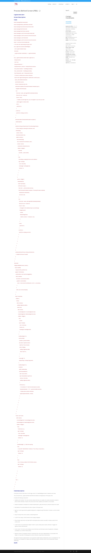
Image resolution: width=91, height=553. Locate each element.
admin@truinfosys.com (71, 37)
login (73, 4)
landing (49, 4)
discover (54, 4)
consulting (61, 4)
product (67, 4)
